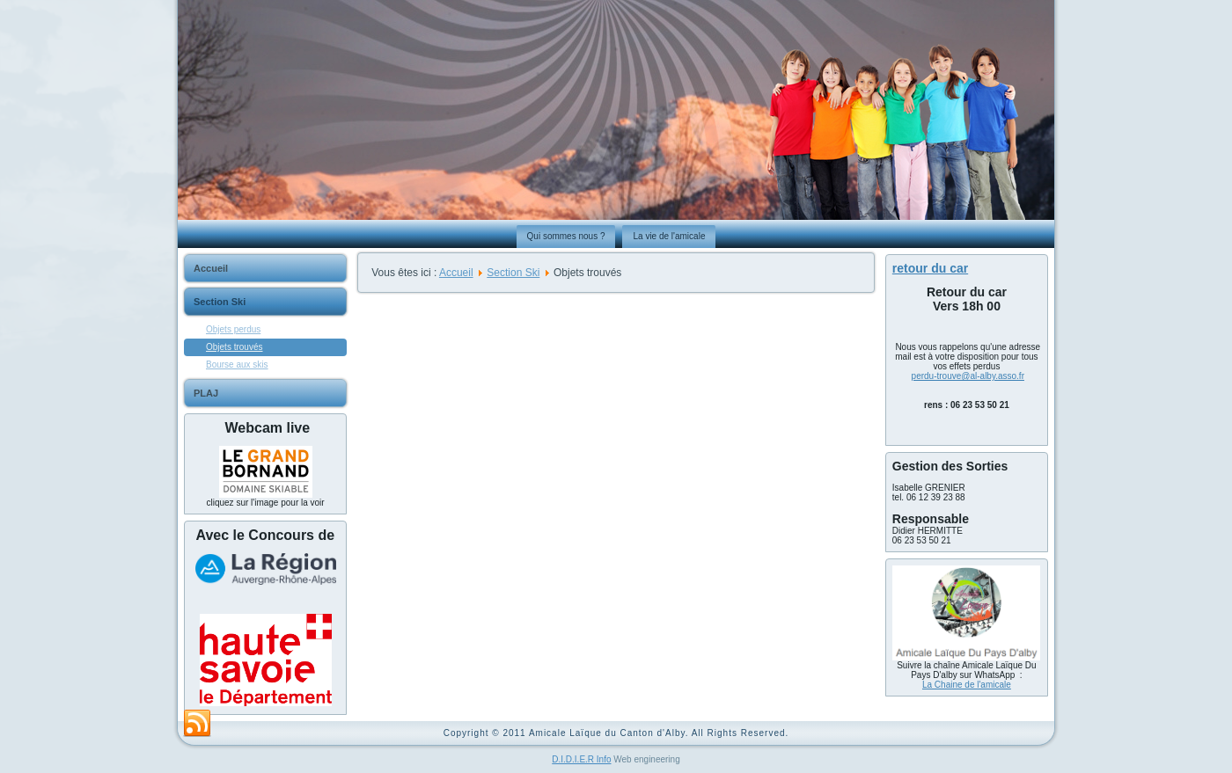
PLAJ (206, 393)
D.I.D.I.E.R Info (581, 759)
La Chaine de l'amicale (966, 684)
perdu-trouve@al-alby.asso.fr (968, 376)
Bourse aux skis (237, 364)
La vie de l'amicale (669, 236)
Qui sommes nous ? (566, 236)
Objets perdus (233, 329)
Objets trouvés (234, 347)
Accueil (211, 268)
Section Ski (220, 301)
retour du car (930, 268)
